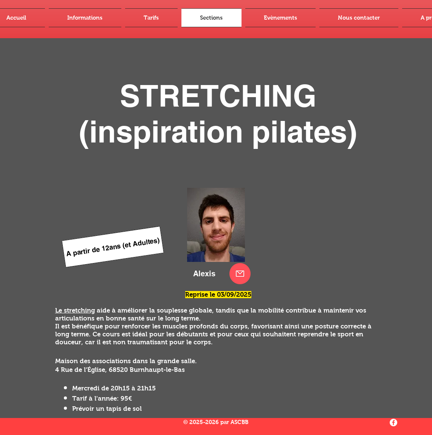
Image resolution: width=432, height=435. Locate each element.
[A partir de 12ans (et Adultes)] (113, 247)
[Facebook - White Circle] (393, 422)
